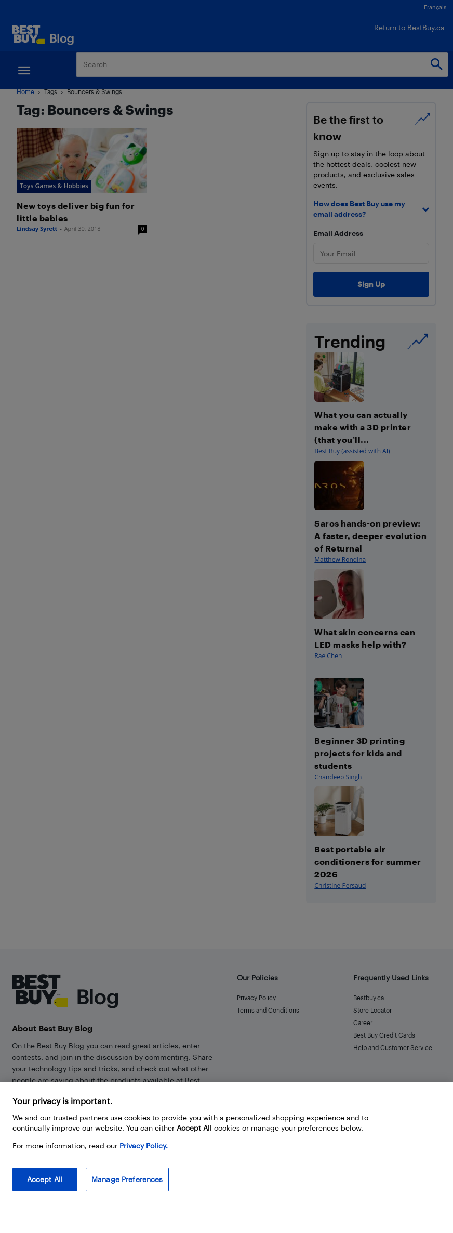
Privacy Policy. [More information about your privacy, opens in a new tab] (143, 1145)
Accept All (45, 1179)
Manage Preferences (127, 1179)
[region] (226, 1157)
